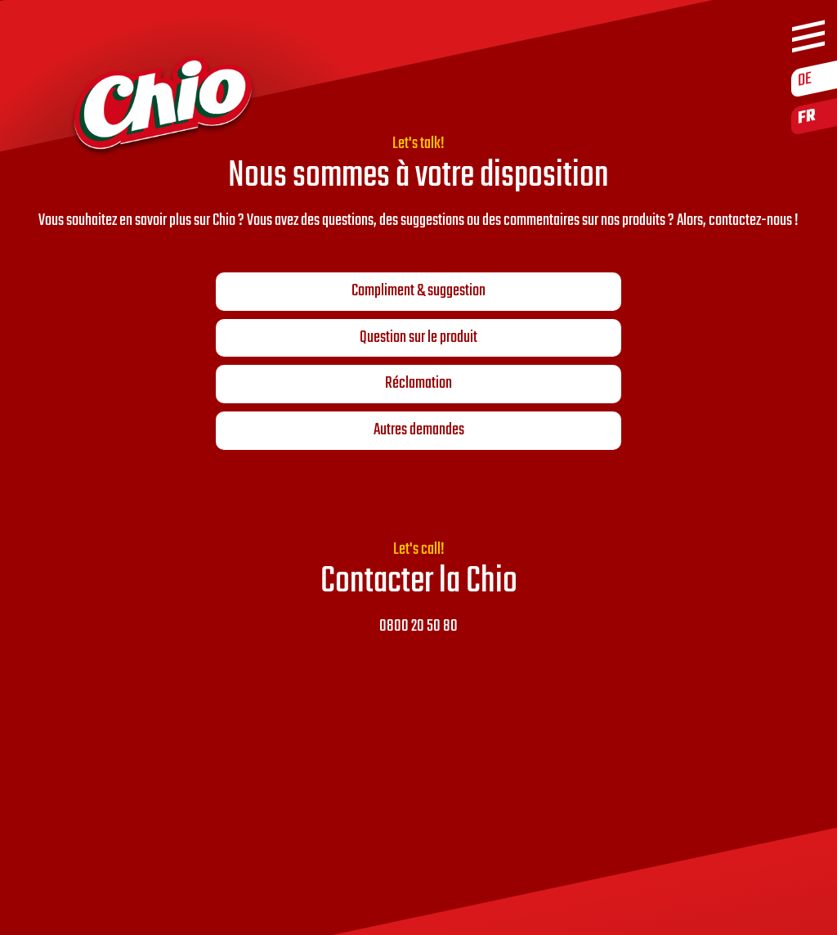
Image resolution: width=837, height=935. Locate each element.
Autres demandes (419, 430)
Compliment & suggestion (418, 291)
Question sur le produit (418, 338)
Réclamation (418, 384)
